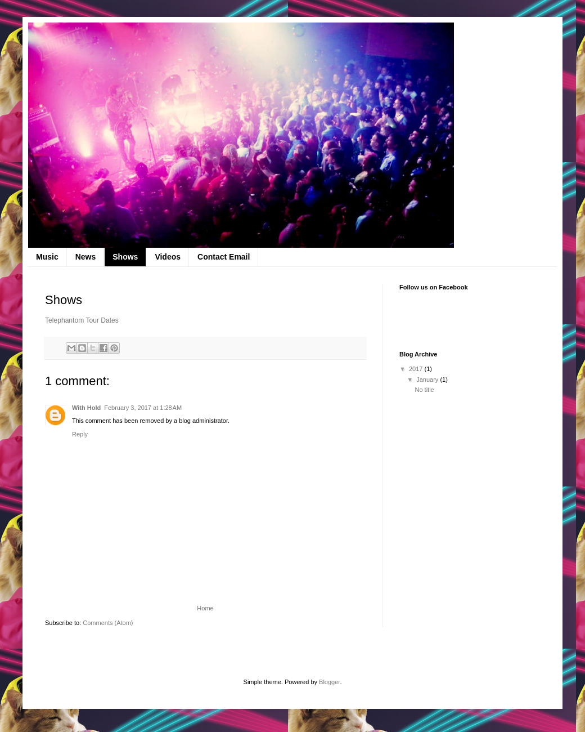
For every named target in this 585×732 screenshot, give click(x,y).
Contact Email (223, 256)
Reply (80, 434)
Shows (125, 256)
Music (47, 256)
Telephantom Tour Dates (82, 320)
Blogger (329, 682)
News (85, 256)
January (428, 379)
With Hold (86, 407)
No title (424, 389)
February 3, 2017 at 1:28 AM (143, 407)
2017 (417, 368)
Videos (168, 256)
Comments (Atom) (108, 622)
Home (205, 608)
